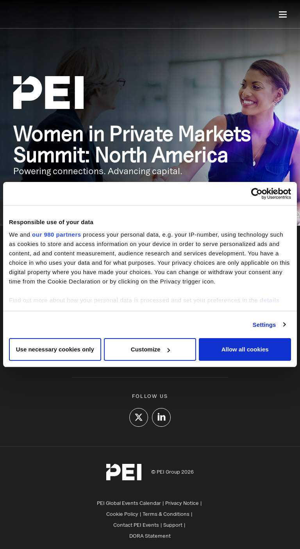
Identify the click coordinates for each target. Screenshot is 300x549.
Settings (264, 324)
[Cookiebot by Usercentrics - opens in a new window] (257, 194)
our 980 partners (56, 234)
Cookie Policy (122, 514)
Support (172, 525)
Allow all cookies (245, 349)
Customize (150, 349)
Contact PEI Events (136, 525)
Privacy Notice (182, 503)
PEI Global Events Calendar (129, 503)
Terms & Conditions (166, 514)
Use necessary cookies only (55, 349)
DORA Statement (150, 536)
